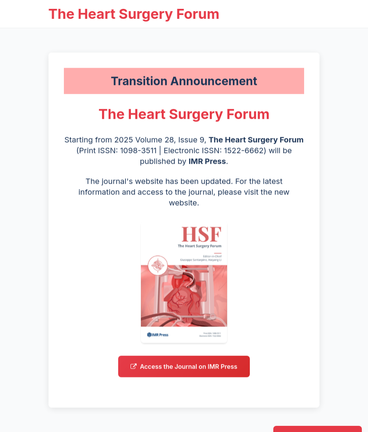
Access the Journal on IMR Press (183, 369)
